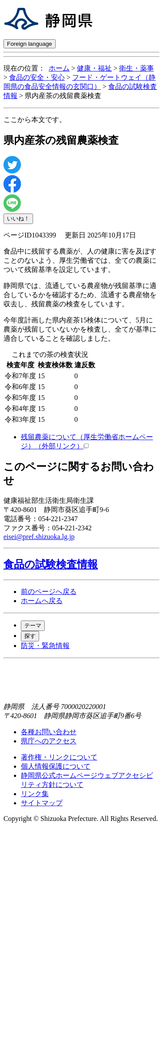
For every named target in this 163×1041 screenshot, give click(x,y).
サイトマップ (42, 803)
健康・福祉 (94, 68)
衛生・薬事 (136, 68)
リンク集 (35, 793)
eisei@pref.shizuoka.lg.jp (39, 536)
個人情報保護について (55, 766)
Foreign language (29, 44)
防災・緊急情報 (45, 645)
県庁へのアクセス (49, 741)
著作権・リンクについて (59, 757)
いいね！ (18, 218)
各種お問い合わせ (49, 732)
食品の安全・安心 (37, 77)
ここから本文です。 (34, 119)
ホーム (59, 68)
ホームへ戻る (42, 600)
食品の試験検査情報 (50, 564)
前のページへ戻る (49, 591)
